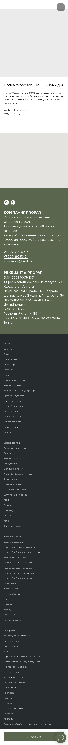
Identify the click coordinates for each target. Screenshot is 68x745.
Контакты (9, 718)
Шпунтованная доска (15, 494)
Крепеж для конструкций (17, 635)
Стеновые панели (13, 484)
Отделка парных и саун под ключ (22, 661)
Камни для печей (13, 385)
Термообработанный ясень (18, 562)
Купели (8, 432)
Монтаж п (9, 672)
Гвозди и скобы (12, 641)
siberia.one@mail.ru (18, 261)
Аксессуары (10, 364)
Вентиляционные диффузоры (20, 390)
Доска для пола (12, 359)
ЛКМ (6, 500)
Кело (6, 520)
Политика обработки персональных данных (27, 724)
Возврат (8, 713)
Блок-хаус (9, 510)
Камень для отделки (14, 380)
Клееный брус (11, 588)
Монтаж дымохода (13, 677)
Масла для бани (12, 401)
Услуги (7, 651)
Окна (6, 375)
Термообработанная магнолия (20, 573)
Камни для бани (12, 458)
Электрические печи (15, 448)
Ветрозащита (11, 427)
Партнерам (9, 692)
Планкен (8, 515)
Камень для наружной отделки (20, 547)
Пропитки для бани (14, 395)
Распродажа (10, 479)
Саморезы (9, 630)
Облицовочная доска (15, 489)
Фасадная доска (12, 526)
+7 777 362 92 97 (16, 252)
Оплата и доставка (13, 708)
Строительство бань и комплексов (22, 656)
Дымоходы (9, 453)
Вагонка (8, 348)
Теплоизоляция (12, 416)
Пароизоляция (12, 411)
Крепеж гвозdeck (13, 619)
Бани (6, 599)
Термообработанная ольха (18, 567)
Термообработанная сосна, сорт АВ (23, 552)
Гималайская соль (13, 406)
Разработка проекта (14, 682)
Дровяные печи (12, 442)
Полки (7, 354)
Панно (7, 505)
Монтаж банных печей (16, 666)
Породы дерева (12, 614)
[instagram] (6, 202)
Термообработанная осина (18, 578)
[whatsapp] (13, 202)
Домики (8, 604)
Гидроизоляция (12, 421)
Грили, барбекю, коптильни (18, 474)
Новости (8, 698)
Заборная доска (12, 536)
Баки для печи (11, 463)
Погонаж (8, 369)
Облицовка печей (13, 468)
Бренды (8, 609)
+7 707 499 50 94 (16, 256)
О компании (10, 687)
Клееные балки (12, 593)
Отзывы (8, 703)
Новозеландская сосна (16, 557)
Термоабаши (10, 583)
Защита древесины (14, 541)
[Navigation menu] (61, 7)
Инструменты (11, 646)
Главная (8, 343)
